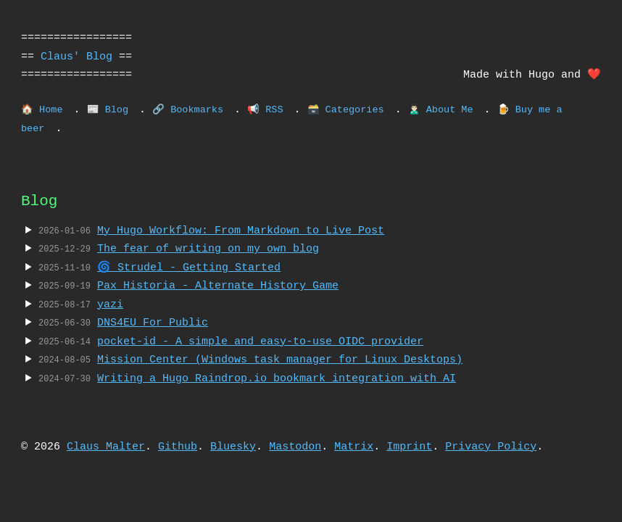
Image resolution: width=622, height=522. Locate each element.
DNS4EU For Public (152, 322)
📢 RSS (265, 110)
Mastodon (295, 446)
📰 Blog (108, 110)
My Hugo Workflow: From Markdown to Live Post (240, 230)
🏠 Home (42, 110)
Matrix (353, 446)
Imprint (409, 446)
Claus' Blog (76, 56)
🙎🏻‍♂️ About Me (440, 110)
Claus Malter (106, 446)
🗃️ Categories (345, 110)
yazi (110, 304)
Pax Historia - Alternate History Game (218, 285)
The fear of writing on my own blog (208, 248)
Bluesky (233, 446)
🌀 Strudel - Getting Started (189, 267)
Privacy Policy (490, 446)
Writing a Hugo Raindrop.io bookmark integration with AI (276, 378)
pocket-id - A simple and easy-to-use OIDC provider (260, 341)
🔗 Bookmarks (187, 110)
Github (177, 446)
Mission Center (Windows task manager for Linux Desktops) (280, 359)
